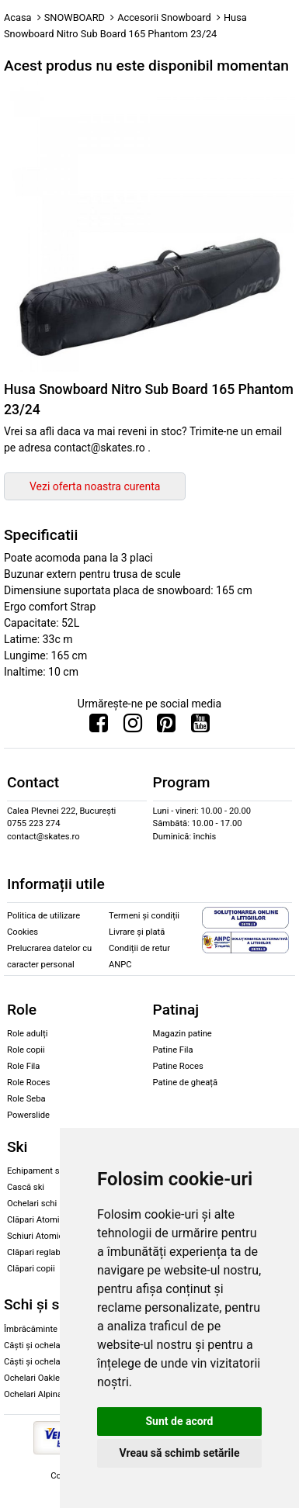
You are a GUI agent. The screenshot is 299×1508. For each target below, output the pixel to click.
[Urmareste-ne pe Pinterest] (166, 727)
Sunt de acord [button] (179, 1421)
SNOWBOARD (74, 17)
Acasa (18, 17)
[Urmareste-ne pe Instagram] (132, 727)
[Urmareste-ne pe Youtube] (200, 727)
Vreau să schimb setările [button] (179, 1453)
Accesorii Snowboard (164, 17)
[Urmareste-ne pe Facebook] (98, 727)
